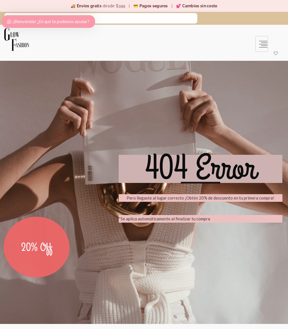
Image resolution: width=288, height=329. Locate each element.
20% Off (36, 257)
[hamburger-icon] (261, 44)
